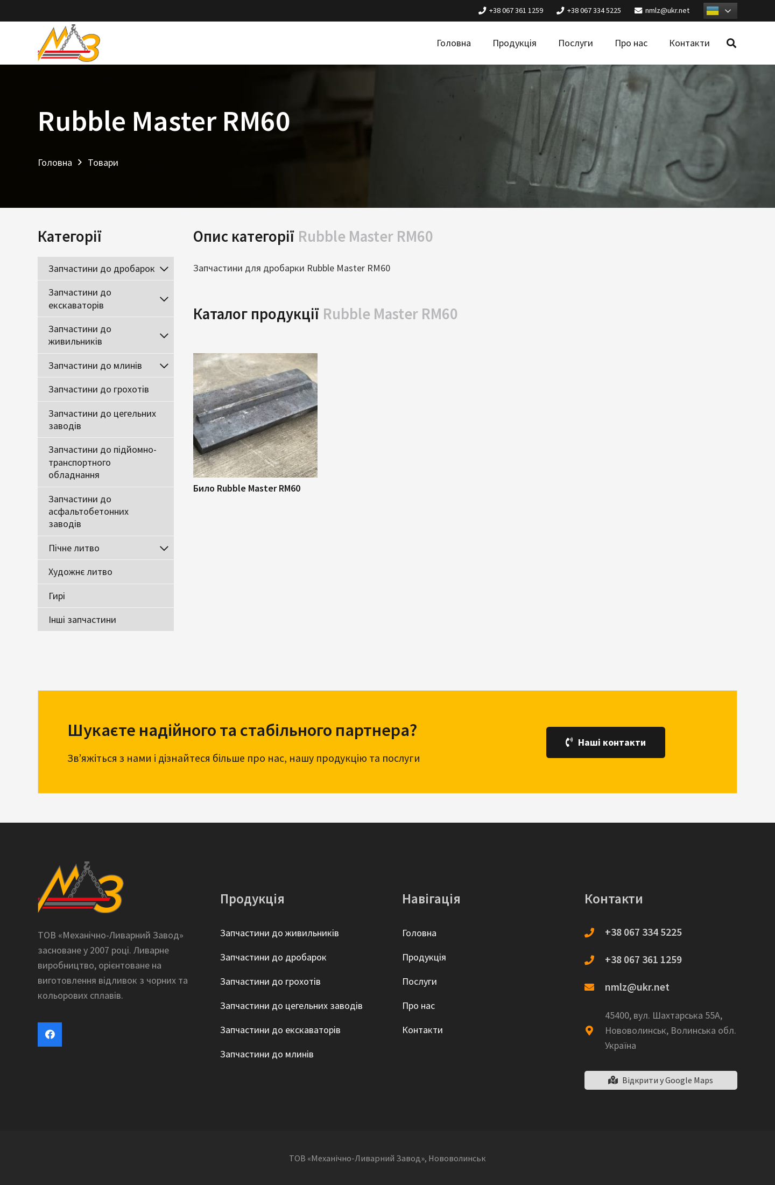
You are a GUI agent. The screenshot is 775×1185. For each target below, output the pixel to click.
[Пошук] (731, 43)
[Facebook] (50, 1034)
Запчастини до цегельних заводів (291, 1005)
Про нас (418, 1005)
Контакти (422, 1029)
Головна (419, 933)
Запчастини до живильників (279, 933)
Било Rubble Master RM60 (246, 488)
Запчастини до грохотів (270, 981)
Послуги (419, 981)
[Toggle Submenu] (164, 268)
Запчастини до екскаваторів (280, 1029)
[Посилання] (69, 43)
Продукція (424, 957)
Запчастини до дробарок (273, 957)
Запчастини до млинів (267, 1054)
